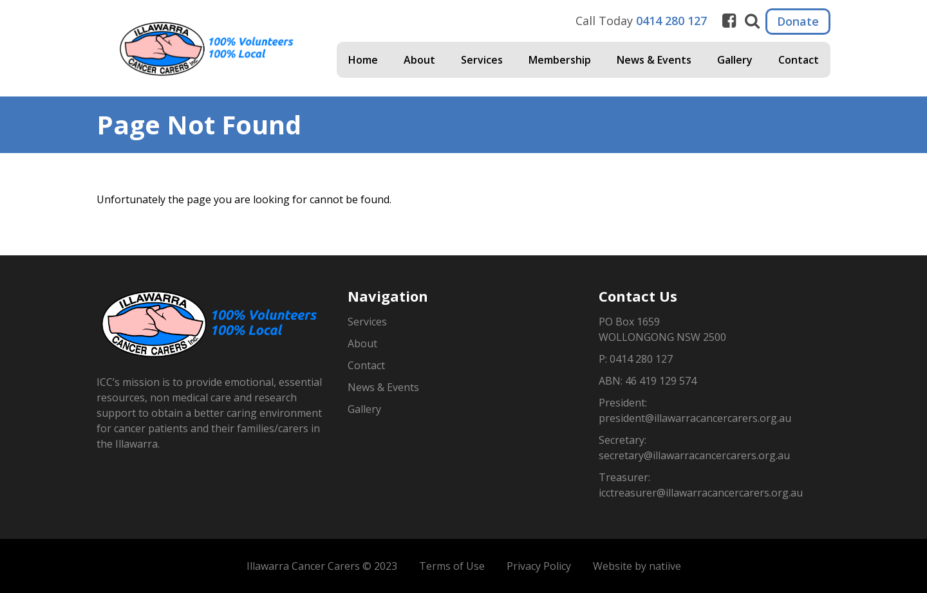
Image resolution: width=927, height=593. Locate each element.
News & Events (654, 60)
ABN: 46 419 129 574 (648, 381)
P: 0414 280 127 (636, 359)
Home (363, 60)
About (419, 60)
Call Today (641, 20)
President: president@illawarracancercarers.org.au (695, 410)
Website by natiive (637, 566)
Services (482, 60)
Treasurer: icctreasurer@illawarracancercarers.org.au (701, 485)
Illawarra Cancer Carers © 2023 (322, 566)
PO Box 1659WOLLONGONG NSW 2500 (662, 329)
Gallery (735, 60)
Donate (798, 21)
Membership (560, 60)
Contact (798, 60)
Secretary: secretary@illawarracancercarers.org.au (694, 447)
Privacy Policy (539, 566)
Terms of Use (452, 566)
